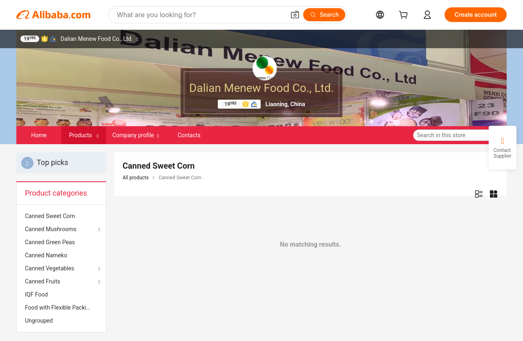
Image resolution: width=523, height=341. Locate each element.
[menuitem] (61, 216)
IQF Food (36, 294)
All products (136, 178)
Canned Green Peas (50, 242)
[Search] (324, 14)
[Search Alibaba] (200, 14)
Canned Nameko (46, 255)
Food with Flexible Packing (59, 307)
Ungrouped (39, 320)
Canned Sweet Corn (50, 216)
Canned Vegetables (49, 268)
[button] (295, 14)
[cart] (405, 15)
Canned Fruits (42, 281)
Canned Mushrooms (50, 229)
